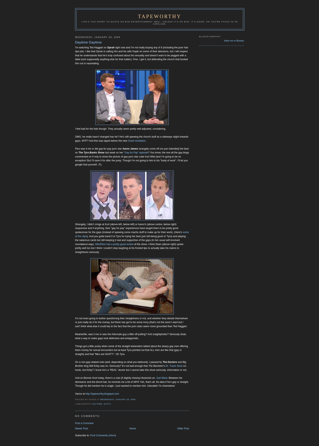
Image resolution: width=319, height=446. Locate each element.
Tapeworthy (159, 16)
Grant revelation (136, 140)
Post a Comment (84, 423)
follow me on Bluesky (234, 41)
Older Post (183, 428)
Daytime (97, 404)
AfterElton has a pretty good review (114, 244)
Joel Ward (161, 378)
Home (132, 428)
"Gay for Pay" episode (136, 152)
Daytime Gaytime (88, 42)
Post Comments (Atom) (103, 435)
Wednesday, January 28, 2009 (117, 399)
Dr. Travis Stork (174, 366)
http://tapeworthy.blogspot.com (102, 393)
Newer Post (81, 428)
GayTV (107, 404)
